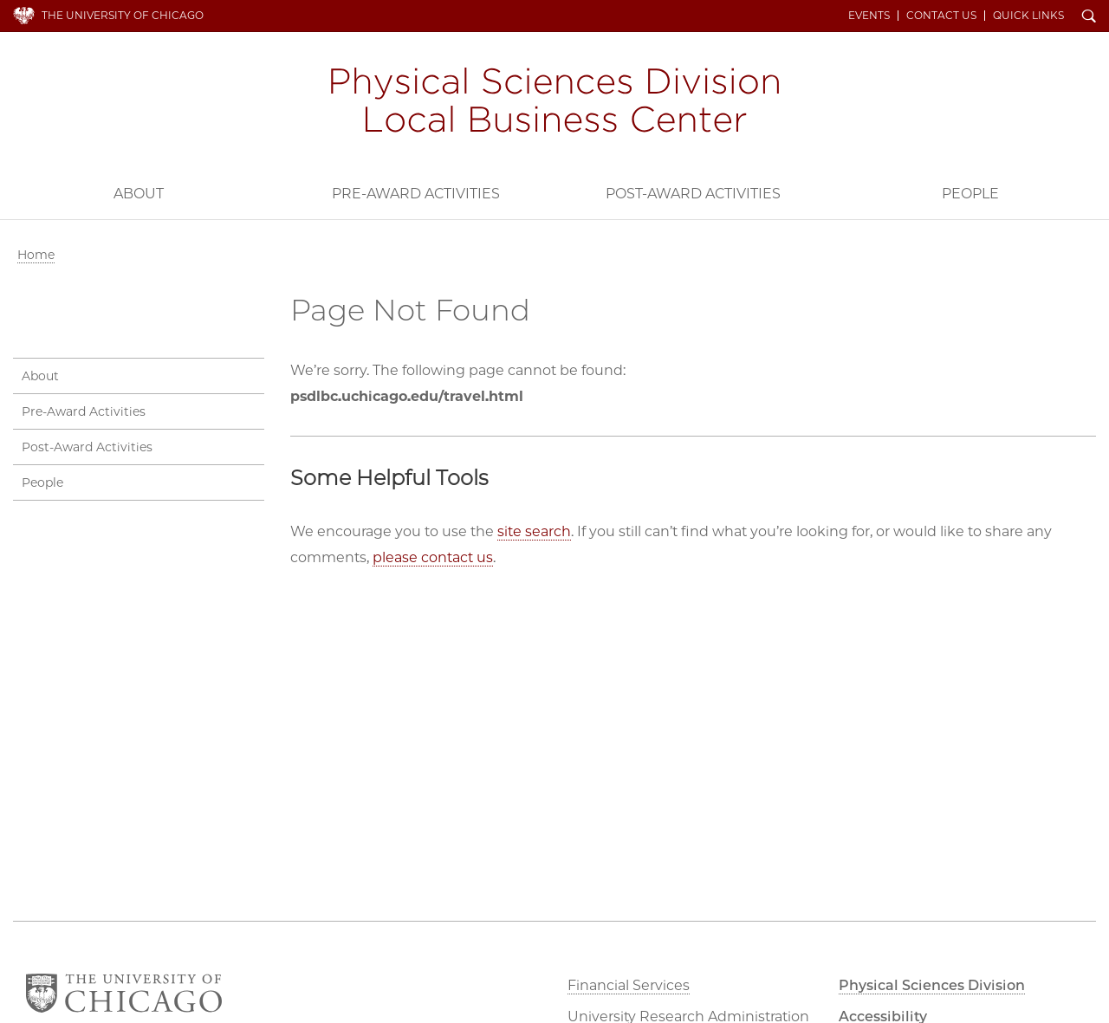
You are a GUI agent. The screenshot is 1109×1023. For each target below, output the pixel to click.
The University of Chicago (123, 15)
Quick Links (1028, 15)
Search (1089, 17)
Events (869, 15)
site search (534, 531)
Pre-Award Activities (416, 193)
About (138, 193)
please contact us (433, 557)
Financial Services (628, 985)
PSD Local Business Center (554, 102)
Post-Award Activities (693, 193)
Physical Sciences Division (932, 985)
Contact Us (941, 15)
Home (36, 254)
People (970, 193)
